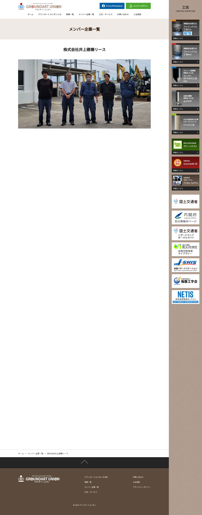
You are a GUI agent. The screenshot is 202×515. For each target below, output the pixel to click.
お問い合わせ (123, 14)
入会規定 (137, 14)
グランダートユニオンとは (49, 14)
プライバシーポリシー (142, 487)
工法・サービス (105, 14)
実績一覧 (70, 14)
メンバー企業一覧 (86, 14)
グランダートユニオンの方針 (96, 477)
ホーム (30, 14)
